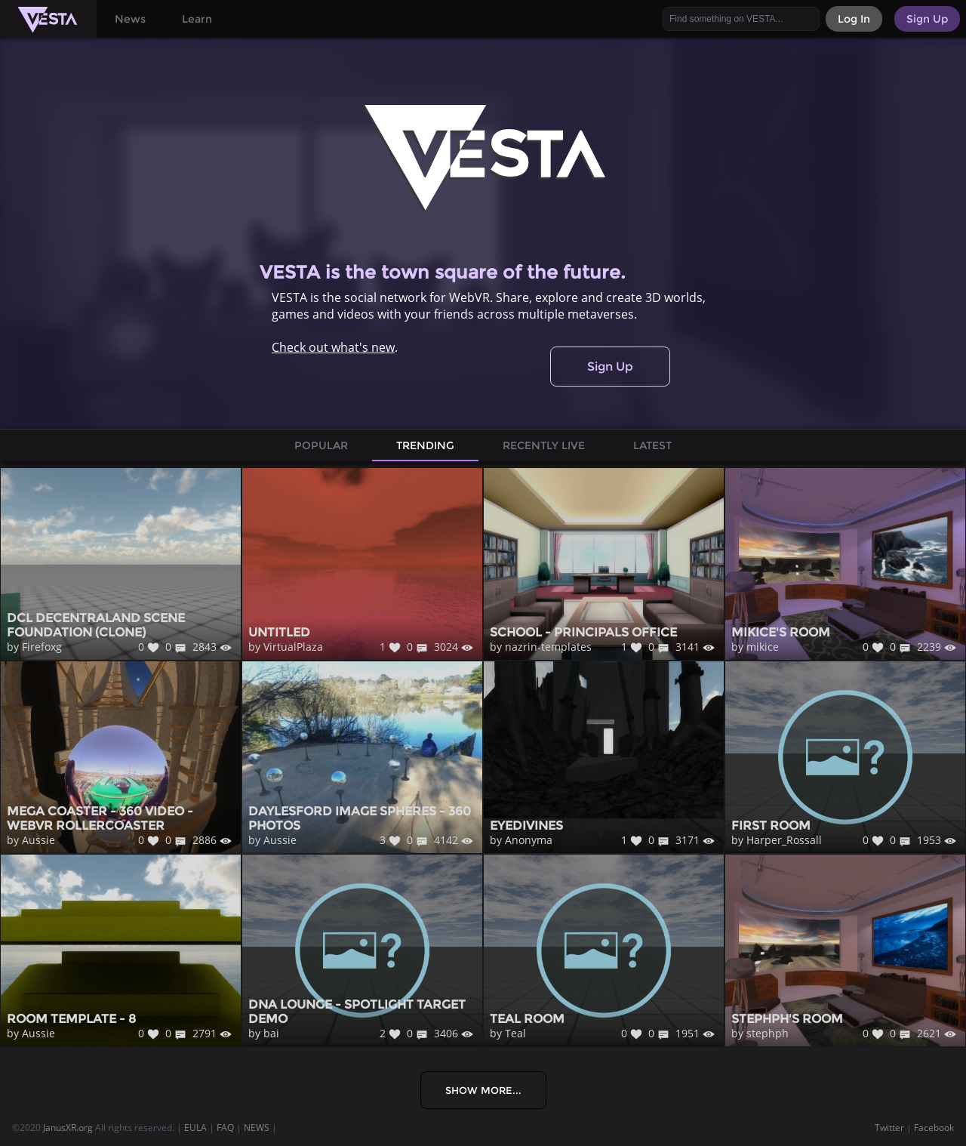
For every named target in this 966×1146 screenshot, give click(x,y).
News (130, 19)
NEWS (256, 1127)
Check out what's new (333, 347)
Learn (197, 19)
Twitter (889, 1127)
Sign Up (610, 366)
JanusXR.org (68, 1127)
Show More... (483, 1090)
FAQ (225, 1127)
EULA (195, 1127)
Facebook (934, 1127)
